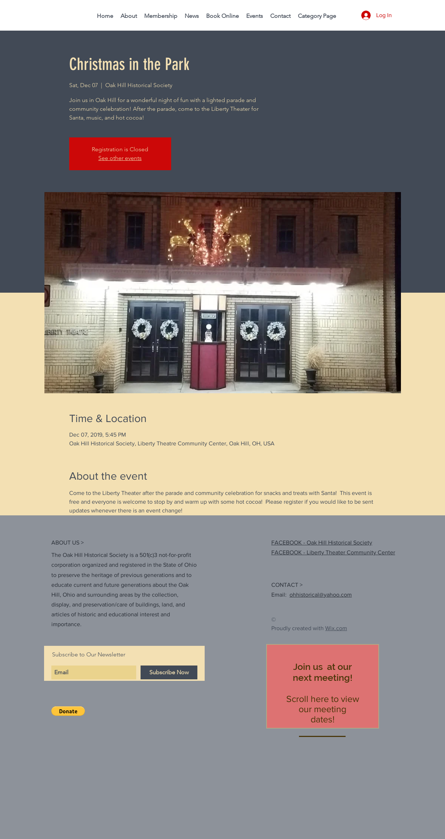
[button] (68, 711)
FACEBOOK (286, 552)
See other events (120, 158)
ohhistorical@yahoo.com (321, 595)
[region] (322, 686)
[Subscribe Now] (169, 672)
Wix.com (336, 628)
